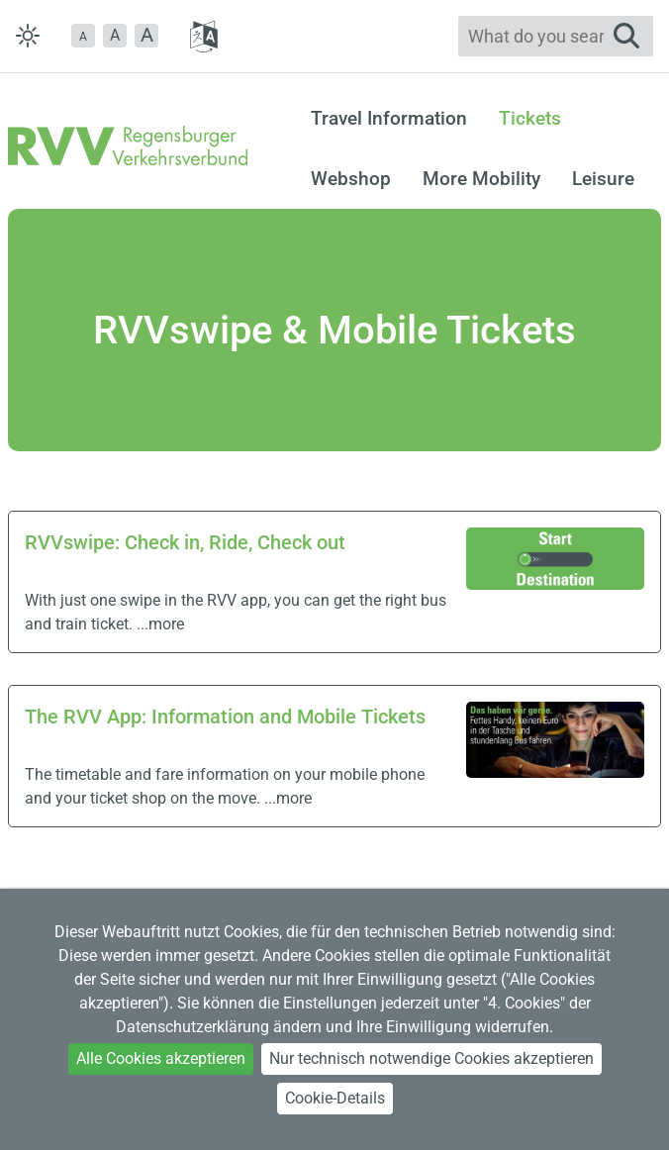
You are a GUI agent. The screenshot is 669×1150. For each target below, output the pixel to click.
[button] (83, 36)
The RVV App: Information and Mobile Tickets (225, 716)
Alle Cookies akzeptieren (160, 1058)
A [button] (115, 35)
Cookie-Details (335, 1098)
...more (160, 624)
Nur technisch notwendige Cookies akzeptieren (431, 1058)
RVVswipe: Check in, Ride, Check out (185, 542)
